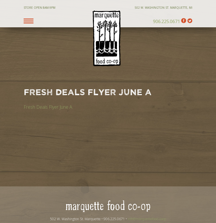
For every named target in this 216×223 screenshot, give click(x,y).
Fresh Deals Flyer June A (48, 107)
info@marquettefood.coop (147, 219)
